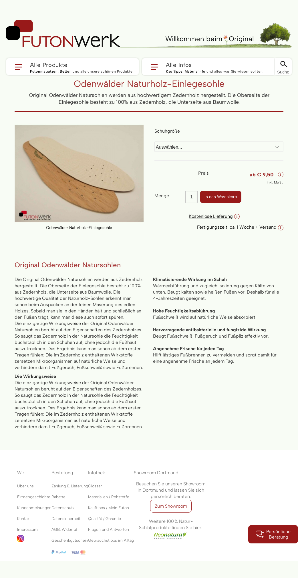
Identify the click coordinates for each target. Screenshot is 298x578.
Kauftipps (174, 71)
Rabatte (58, 497)
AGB (55, 529)
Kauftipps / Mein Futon (108, 507)
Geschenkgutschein (69, 540)
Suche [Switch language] (283, 71)
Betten (65, 71)
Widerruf (70, 529)
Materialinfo (195, 71)
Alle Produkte (48, 64)
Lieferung (79, 486)
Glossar (95, 486)
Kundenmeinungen (34, 507)
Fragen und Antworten (108, 529)
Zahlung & (61, 486)
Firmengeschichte (33, 497)
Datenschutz (63, 507)
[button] (72, 66)
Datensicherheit (65, 518)
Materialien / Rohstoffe (108, 497)
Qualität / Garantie (104, 518)
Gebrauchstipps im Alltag (111, 540)
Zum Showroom (171, 506)
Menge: (162, 195)
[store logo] (63, 33)
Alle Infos (179, 64)
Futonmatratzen (44, 71)
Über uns (25, 486)
